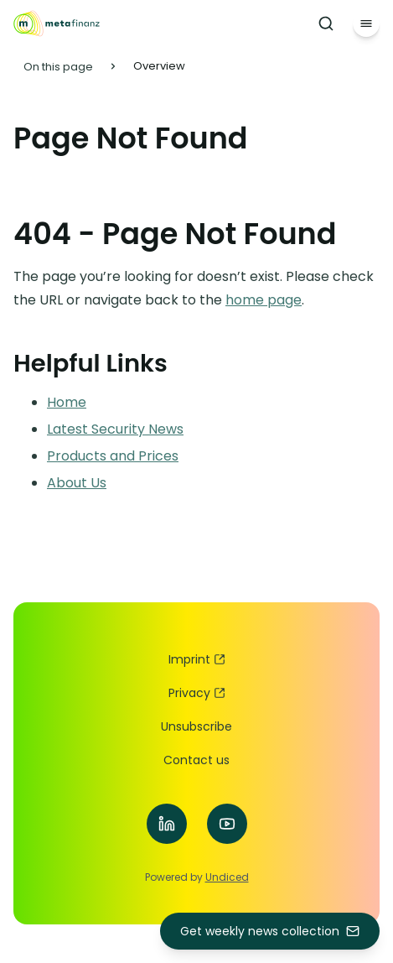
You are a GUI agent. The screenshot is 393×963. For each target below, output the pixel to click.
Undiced (227, 877)
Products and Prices (112, 456)
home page (263, 300)
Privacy (196, 693)
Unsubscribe (196, 726)
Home (66, 402)
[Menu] (366, 23)
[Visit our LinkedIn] (167, 824)
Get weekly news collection (269, 931)
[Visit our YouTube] (227, 824)
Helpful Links (90, 363)
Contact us (196, 760)
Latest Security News (115, 429)
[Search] (326, 23)
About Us (76, 482)
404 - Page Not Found (174, 233)
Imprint (196, 659)
